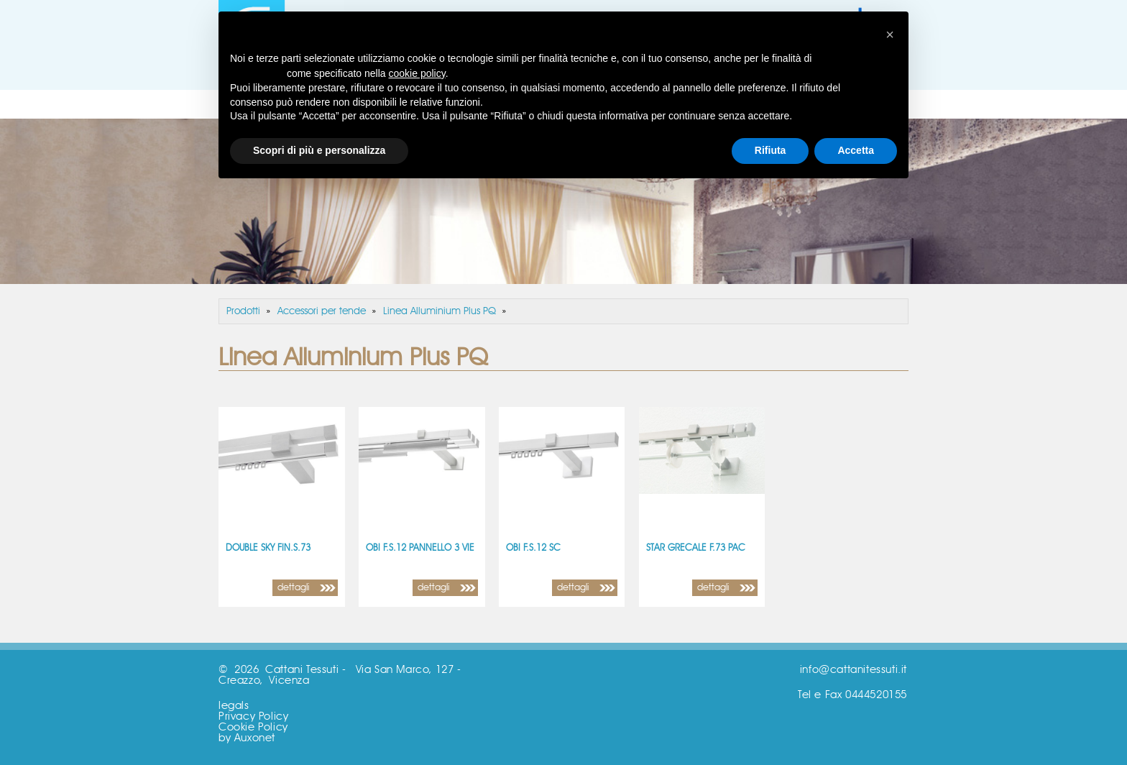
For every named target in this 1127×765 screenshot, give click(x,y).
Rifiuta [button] (770, 150)
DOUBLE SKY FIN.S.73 (268, 548)
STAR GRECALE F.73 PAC (695, 548)
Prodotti (243, 311)
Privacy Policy (253, 716)
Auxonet (254, 738)
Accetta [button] (855, 150)
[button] (889, 34)
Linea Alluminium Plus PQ (439, 311)
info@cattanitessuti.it (853, 669)
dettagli (293, 587)
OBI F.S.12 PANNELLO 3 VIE (420, 548)
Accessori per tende (321, 311)
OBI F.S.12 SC (533, 548)
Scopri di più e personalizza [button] (319, 150)
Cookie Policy (253, 727)
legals (233, 705)
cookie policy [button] (417, 73)
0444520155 (876, 695)
